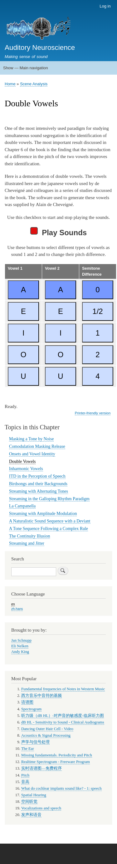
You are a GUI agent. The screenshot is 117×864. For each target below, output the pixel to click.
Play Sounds (58, 232)
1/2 (97, 311)
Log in (105, 6)
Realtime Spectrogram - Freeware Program (55, 762)
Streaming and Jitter (26, 543)
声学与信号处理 (35, 742)
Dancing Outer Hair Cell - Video (47, 729)
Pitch (25, 775)
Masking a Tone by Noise (31, 439)
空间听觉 (29, 801)
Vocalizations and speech (41, 808)
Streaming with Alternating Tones (38, 491)
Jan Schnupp (21, 640)
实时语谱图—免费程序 (41, 768)
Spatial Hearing (33, 795)
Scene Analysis (33, 84)
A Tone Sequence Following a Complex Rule (48, 528)
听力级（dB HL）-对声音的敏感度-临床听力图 (62, 715)
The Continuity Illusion (29, 536)
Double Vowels (22, 461)
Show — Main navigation (25, 68)
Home (10, 84)
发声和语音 (31, 815)
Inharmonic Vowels (26, 468)
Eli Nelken (19, 646)
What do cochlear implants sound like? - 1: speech (61, 788)
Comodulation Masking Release (37, 446)
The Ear (27, 748)
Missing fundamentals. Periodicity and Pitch (56, 755)
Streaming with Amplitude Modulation (43, 513)
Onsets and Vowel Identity (32, 454)
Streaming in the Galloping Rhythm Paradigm (49, 498)
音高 (25, 782)
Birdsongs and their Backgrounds (38, 483)
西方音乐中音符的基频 (41, 695)
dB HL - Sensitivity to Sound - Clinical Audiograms (62, 722)
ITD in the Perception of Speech (37, 476)
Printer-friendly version (92, 413)
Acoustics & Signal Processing (46, 735)
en (13, 604)
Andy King (20, 651)
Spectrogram (31, 709)
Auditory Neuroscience (40, 47)
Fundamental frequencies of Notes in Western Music (63, 689)
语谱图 (27, 702)
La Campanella (22, 506)
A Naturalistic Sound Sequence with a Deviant (49, 521)
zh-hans (17, 609)
